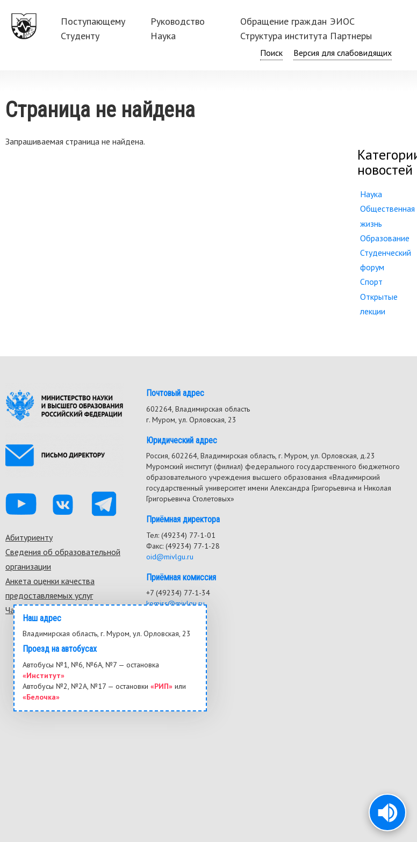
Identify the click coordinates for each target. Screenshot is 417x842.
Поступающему (93, 21)
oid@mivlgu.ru (169, 557)
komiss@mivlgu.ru (175, 603)
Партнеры (351, 36)
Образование (384, 238)
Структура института (283, 36)
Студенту (80, 36)
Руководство (177, 21)
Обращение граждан (283, 21)
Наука (163, 36)
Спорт (371, 281)
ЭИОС (342, 21)
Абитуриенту (29, 537)
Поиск (271, 52)
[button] (387, 812)
